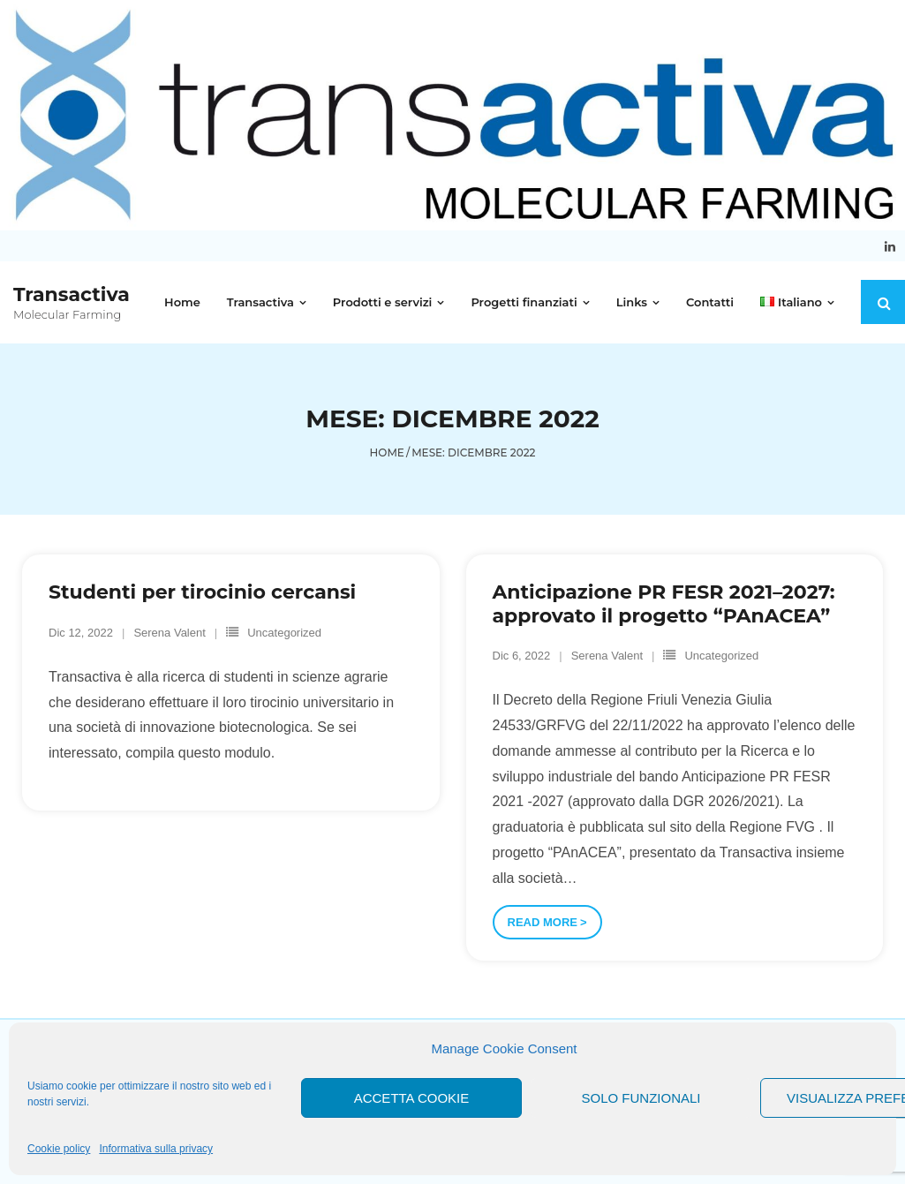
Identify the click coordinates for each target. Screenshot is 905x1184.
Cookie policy (58, 1149)
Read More (542, 922)
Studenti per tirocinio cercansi (202, 592)
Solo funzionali (640, 1097)
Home (387, 452)
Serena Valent (169, 632)
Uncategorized (284, 632)
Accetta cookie (412, 1097)
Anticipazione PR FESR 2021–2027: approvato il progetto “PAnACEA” (663, 603)
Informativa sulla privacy (156, 1149)
